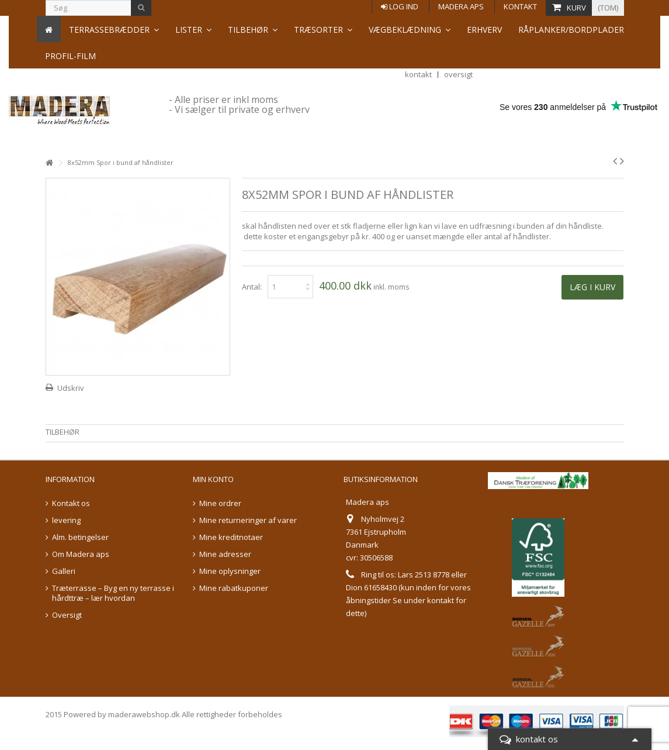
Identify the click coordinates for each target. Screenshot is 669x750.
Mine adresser (225, 554)
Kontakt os (71, 503)
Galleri (63, 571)
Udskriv (70, 388)
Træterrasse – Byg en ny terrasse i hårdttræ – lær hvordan (113, 593)
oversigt (458, 21)
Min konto (213, 479)
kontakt (418, 21)
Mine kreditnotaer (231, 537)
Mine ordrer (220, 503)
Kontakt (520, 6)
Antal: (252, 286)
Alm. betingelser (80, 537)
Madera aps (461, 6)
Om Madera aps (80, 554)
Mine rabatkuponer (233, 588)
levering (66, 520)
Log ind (399, 6)
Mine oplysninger (230, 571)
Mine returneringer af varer (248, 520)
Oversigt (67, 615)
